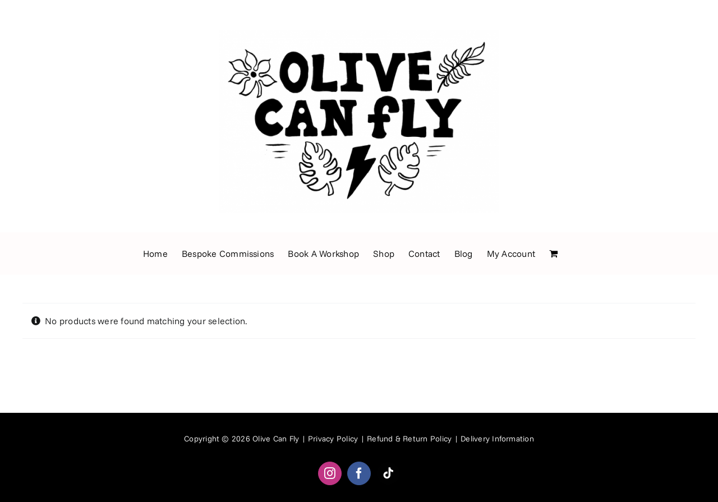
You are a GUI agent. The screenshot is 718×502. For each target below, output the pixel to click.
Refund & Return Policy (409, 439)
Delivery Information (497, 439)
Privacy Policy (333, 439)
